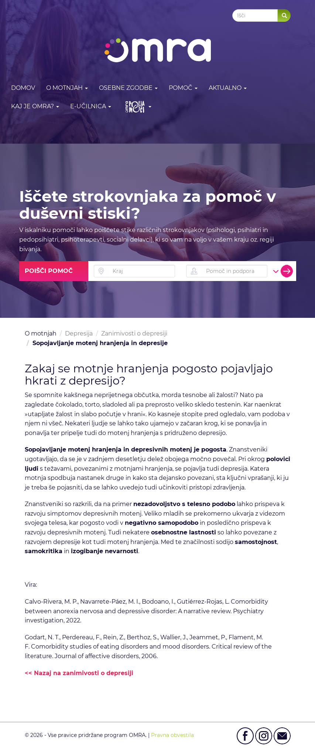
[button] (137, 106)
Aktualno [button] (228, 87)
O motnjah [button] (67, 87)
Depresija (79, 333)
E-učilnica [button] (90, 106)
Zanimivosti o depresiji (134, 333)
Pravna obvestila (172, 735)
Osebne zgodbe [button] (128, 87)
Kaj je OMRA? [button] (35, 106)
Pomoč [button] (183, 87)
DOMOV (23, 87)
